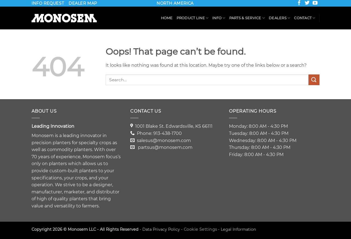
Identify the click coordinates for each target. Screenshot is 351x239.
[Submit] (313, 79)
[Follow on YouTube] (316, 4)
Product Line (193, 18)
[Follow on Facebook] (300, 4)
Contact (304, 18)
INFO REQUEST (48, 3)
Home (167, 18)
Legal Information (238, 229)
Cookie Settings (200, 229)
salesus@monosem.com (164, 140)
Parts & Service (247, 18)
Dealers (279, 18)
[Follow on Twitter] (308, 4)
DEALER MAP (83, 3)
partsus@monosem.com (165, 147)
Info (218, 18)
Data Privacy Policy (161, 229)
